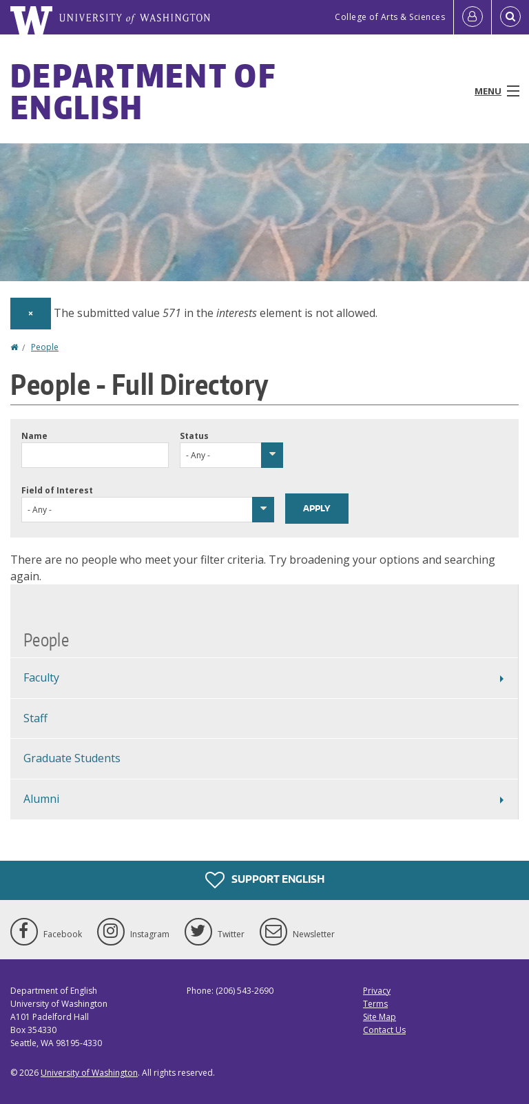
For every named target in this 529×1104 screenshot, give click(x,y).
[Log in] (472, 17)
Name (34, 436)
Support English (264, 880)
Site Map (379, 1017)
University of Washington (89, 1073)
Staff (35, 718)
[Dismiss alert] (30, 313)
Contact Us (384, 1030)
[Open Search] (510, 17)
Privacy (377, 990)
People (45, 347)
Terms (375, 1004)
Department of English (143, 91)
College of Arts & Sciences (390, 17)
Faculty (41, 677)
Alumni (41, 798)
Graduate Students (72, 758)
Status (194, 436)
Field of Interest (57, 490)
